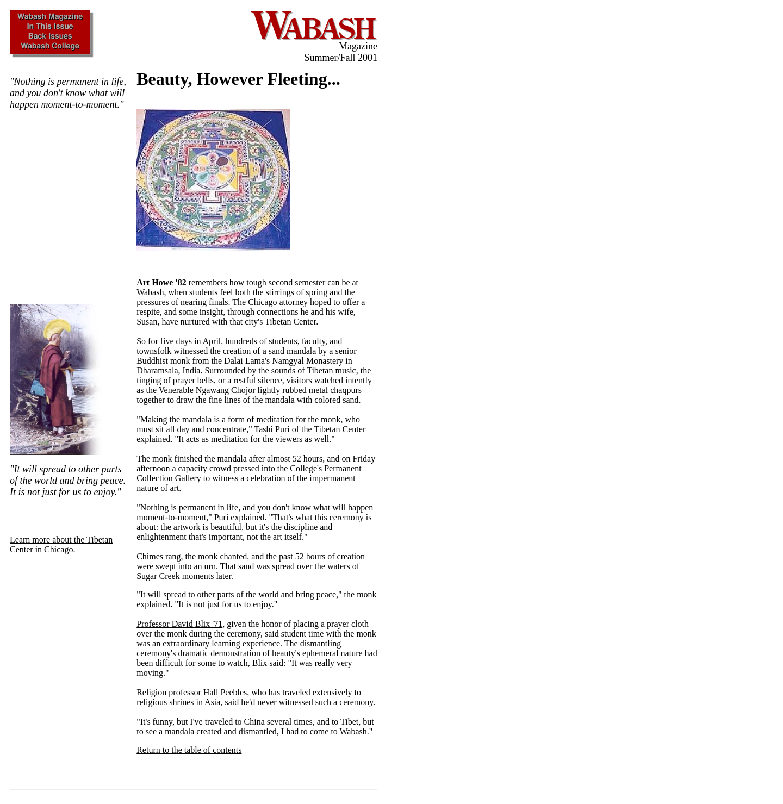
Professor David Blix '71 (179, 623)
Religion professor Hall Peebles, (192, 692)
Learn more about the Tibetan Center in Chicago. (61, 544)
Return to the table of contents (188, 750)
